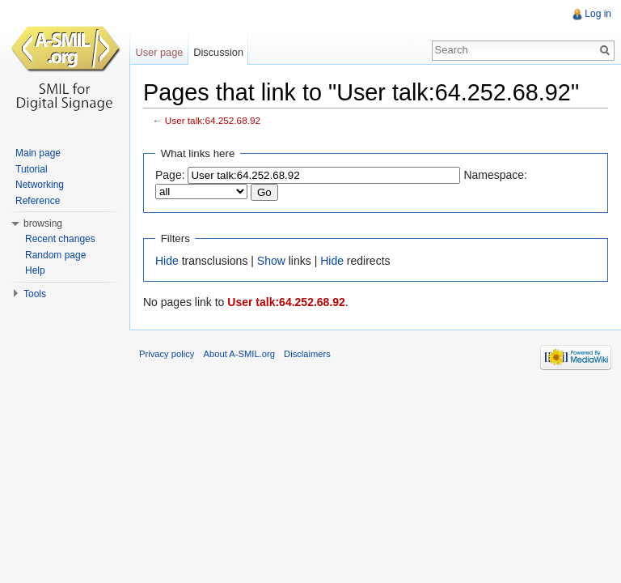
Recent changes (60, 239)
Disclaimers (307, 354)
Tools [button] (34, 294)
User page (159, 52)
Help (35, 270)
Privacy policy (166, 354)
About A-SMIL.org (239, 354)
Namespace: (495, 174)
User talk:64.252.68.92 (212, 120)
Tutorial (31, 169)
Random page (55, 255)
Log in (598, 13)
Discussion (218, 52)
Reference (37, 200)
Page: (170, 174)
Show (271, 260)
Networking (39, 184)
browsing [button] (42, 223)
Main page (38, 153)
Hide (167, 260)
